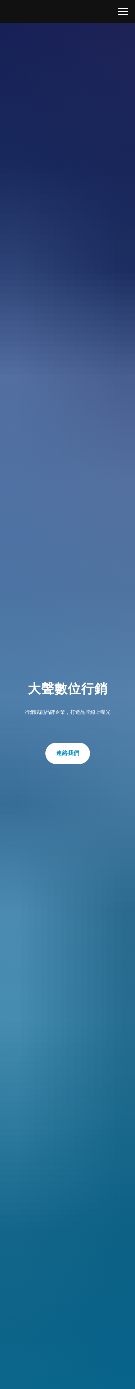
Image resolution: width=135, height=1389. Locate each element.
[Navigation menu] (123, 11)
